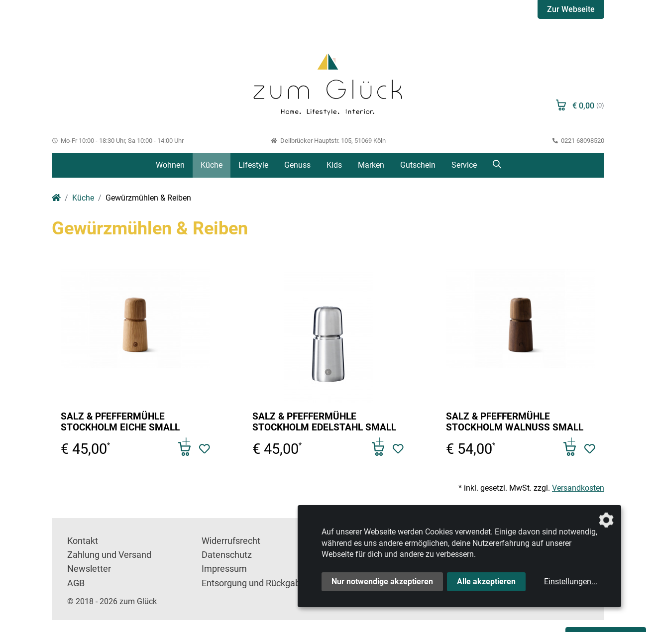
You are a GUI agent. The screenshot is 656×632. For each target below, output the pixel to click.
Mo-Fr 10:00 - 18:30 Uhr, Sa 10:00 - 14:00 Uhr (118, 140)
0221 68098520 (578, 140)
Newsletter (89, 569)
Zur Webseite (571, 9)
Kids (334, 165)
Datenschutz (227, 555)
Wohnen (170, 165)
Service (464, 165)
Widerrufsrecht (231, 541)
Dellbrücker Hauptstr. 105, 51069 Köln (327, 140)
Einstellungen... (570, 581)
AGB (76, 583)
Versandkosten (578, 488)
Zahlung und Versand (109, 555)
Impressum (224, 569)
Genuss (297, 165)
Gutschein (418, 165)
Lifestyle (253, 165)
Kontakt (82, 541)
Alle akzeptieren (486, 581)
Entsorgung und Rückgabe (253, 583)
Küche (211, 165)
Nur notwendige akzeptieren (382, 581)
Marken (371, 165)
